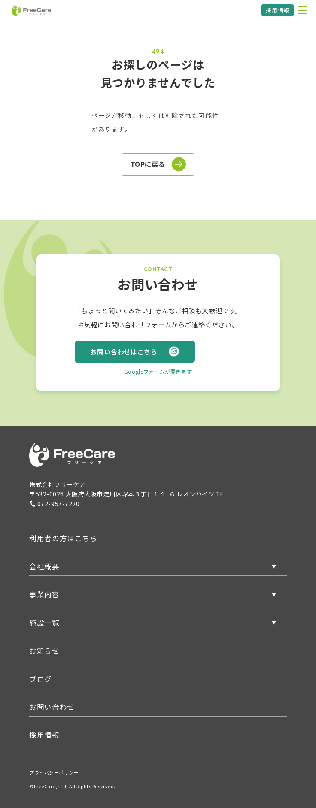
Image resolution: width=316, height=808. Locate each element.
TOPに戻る (158, 164)
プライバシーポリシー (54, 772)
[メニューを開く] (302, 10)
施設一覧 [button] (44, 622)
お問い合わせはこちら (134, 351)
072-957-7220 (54, 503)
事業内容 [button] (44, 594)
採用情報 (277, 10)
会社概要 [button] (44, 566)
